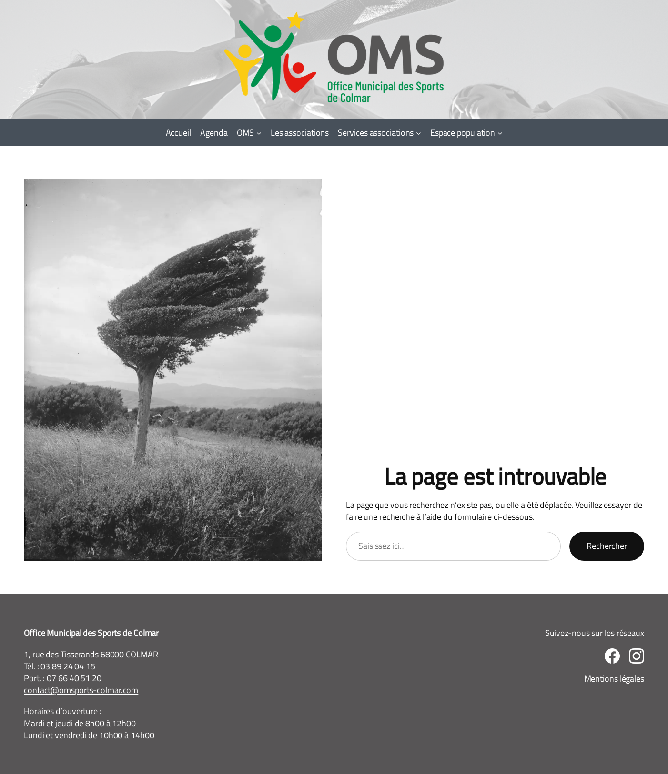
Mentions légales (614, 678)
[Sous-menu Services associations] (418, 132)
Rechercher (607, 545)
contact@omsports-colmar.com (81, 690)
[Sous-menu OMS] (259, 132)
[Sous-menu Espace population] (500, 132)
